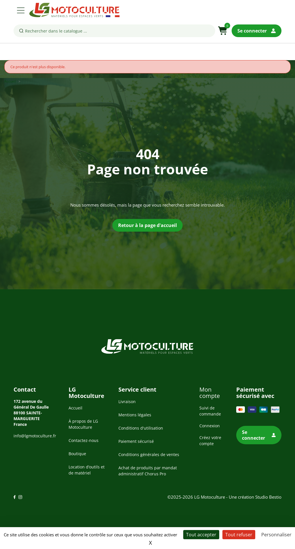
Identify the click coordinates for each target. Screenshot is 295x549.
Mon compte (209, 393)
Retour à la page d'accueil (147, 225)
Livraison (127, 401)
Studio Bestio (268, 497)
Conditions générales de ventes (148, 454)
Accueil (75, 408)
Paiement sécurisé (136, 441)
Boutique (77, 453)
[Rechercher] (114, 30)
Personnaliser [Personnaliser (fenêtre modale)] (276, 534)
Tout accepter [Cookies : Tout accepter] (201, 534)
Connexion (209, 425)
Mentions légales (134, 415)
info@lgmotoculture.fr (35, 436)
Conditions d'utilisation (140, 428)
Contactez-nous (84, 440)
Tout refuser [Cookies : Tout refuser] (238, 534)
